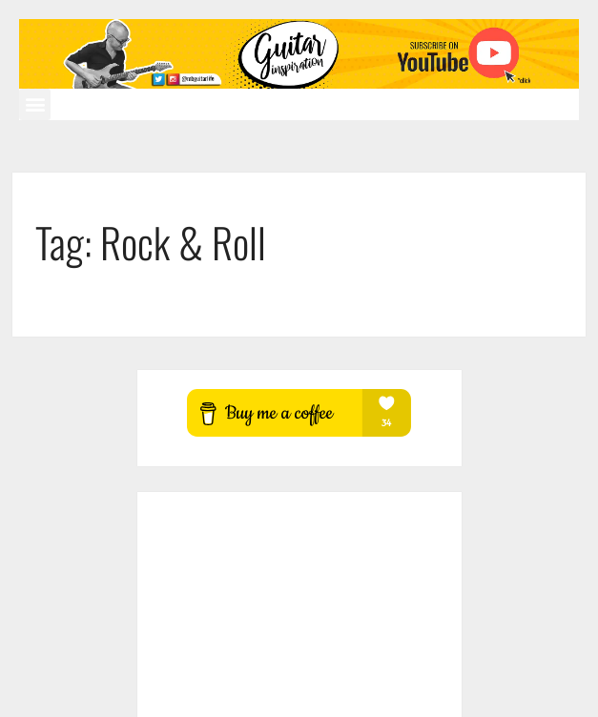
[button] (35, 104)
